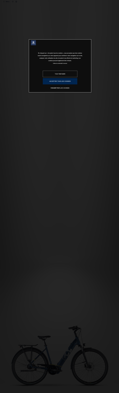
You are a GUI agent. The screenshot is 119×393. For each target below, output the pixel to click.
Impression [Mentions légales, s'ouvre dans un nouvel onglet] (65, 63)
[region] (60, 65)
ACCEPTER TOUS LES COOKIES (60, 81)
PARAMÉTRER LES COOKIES (60, 88)
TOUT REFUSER (60, 74)
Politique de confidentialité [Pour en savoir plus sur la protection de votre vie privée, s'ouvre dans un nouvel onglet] (58, 63)
